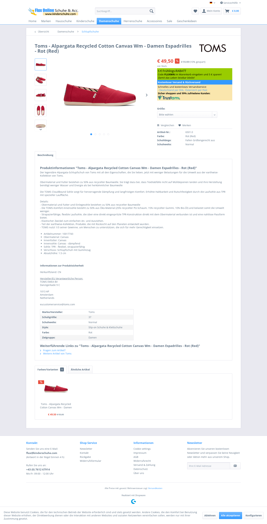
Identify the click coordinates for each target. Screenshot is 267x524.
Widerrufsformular (90, 460)
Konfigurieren (254, 515)
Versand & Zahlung (144, 465)
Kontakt (84, 452)
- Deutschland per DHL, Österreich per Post (182, 90)
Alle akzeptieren (230, 515)
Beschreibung (45, 155)
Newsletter (86, 448)
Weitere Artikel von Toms (56, 353)
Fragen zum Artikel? (53, 350)
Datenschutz (141, 469)
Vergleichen (165, 125)
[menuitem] (125, 11)
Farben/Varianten (50, 369)
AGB (136, 457)
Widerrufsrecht (142, 460)
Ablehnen (210, 515)
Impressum (140, 452)
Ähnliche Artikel (80, 369)
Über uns (139, 473)
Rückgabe (85, 457)
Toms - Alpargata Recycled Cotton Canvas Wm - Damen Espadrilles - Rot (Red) (56, 405)
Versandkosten (155, 488)
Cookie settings (142, 448)
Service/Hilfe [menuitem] (229, 2)
